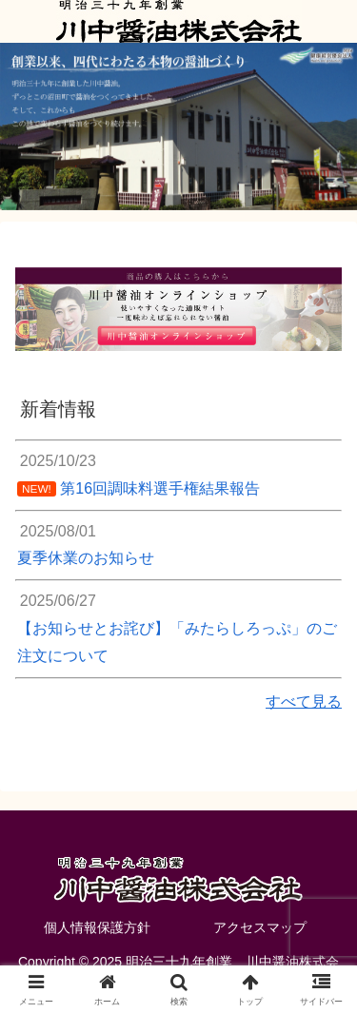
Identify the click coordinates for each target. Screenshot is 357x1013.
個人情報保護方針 (97, 927)
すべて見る (304, 701)
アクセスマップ (260, 927)
